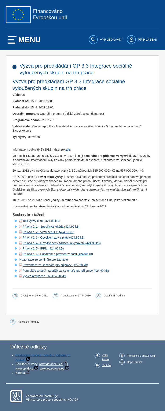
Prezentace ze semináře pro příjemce (47, 265)
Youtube (106, 365)
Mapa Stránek (135, 362)
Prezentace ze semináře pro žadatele (43, 259)
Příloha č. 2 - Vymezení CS (40, 232)
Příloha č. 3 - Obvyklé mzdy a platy (45, 237)
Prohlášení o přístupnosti (141, 355)
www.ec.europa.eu (52, 368)
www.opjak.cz (24, 368)
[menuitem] (106, 39)
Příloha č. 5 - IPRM (35, 248)
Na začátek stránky (28, 321)
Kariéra (20, 373)
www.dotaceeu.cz (50, 364)
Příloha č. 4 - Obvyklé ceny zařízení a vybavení (54, 243)
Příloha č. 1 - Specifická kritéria (43, 226)
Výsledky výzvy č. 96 (36, 276)
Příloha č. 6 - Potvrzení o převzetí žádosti (50, 254)
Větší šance (105, 357)
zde (68, 149)
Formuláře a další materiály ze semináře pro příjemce (58, 270)
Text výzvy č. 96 (33, 221)
